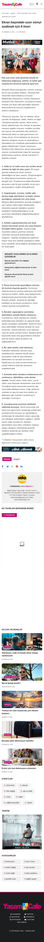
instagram (16, 919)
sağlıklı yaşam (31, 879)
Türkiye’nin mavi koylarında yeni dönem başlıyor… (20, 712)
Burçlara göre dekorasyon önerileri (18, 741)
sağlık (20, 797)
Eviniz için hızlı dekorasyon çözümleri (19, 768)
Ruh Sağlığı (10, 791)
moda (8, 797)
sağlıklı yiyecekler (12, 803)
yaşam (13, 13)
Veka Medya (22, 922)
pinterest (30, 917)
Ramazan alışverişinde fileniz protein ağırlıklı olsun (19, 275)
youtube (30, 919)
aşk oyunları (30, 867)
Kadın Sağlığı (11, 867)
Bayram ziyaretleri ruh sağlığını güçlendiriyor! (17, 262)
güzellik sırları (11, 879)
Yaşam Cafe (30, 931)
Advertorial (10, 785)
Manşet (8, 704)
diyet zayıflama (31, 873)
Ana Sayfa (5, 13)
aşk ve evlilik (27, 791)
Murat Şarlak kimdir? (11, 683)
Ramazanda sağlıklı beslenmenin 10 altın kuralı (20, 269)
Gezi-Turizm (30, 861)
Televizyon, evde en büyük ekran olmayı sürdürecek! (20, 654)
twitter (30, 914)
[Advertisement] (22, 602)
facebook (16, 914)
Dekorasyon (10, 861)
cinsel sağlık (10, 873)
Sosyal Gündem (11, 677)
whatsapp (15, 917)
